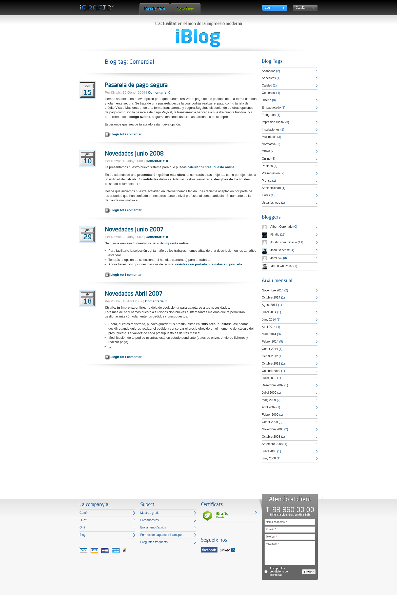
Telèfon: (271, 536)
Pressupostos (149, 520)
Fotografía (269, 115)
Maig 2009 (269, 400)
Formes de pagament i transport (162, 535)
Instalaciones (271, 129)
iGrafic (274, 234)
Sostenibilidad (271, 188)
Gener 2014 (270, 349)
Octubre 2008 (271, 436)
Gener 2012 (270, 356)
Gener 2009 (270, 422)
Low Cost (185, 9)
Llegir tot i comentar (126, 134)
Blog (83, 535)
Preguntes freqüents (154, 542)
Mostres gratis (149, 513)
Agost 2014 (269, 305)
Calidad (267, 85)
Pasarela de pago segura (136, 84)
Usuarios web (271, 202)
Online (266, 158)
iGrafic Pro (155, 9)
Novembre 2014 (272, 290)
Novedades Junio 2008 (134, 153)
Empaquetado (271, 107)
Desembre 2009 (272, 385)
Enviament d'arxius (153, 527)
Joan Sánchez (280, 250)
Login (268, 7)
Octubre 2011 (271, 363)
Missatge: (272, 543)
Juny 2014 (269, 319)
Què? (83, 520)
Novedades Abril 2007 (134, 293)
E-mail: (271, 529)
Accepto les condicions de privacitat (279, 571)
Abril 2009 (268, 407)
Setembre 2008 (272, 444)
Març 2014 (269, 334)
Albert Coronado (281, 226)
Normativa (269, 144)
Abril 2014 (268, 327)
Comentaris (157, 92)
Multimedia (269, 137)
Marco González (281, 266)
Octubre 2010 (271, 371)
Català (300, 7)
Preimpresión (271, 173)
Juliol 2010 (269, 378)
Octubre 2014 (271, 297)
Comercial (268, 93)
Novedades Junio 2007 (134, 229)
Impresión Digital (273, 122)
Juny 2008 (269, 458)
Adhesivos (269, 78)
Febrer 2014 (270, 341)
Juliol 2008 (269, 451)
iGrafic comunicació (283, 242)
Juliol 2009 (269, 392)
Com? (84, 513)
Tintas (266, 195)
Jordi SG (276, 258)
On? (82, 527)
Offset (266, 151)
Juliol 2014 (269, 312)
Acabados (268, 71)
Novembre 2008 (272, 429)
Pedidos (267, 166)
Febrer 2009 (270, 414)
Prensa (266, 180)
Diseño (266, 100)
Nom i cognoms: (276, 521)
